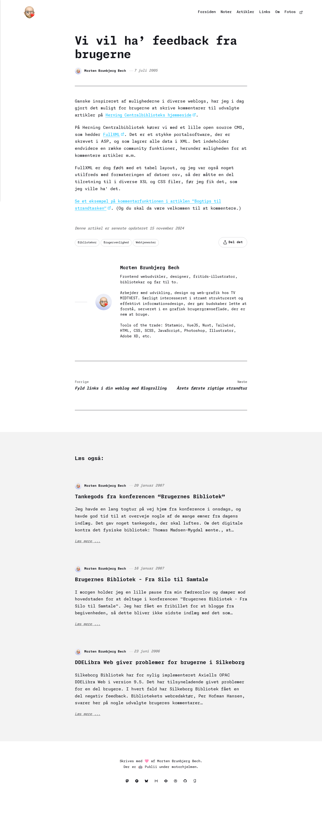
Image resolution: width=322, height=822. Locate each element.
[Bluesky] (146, 808)
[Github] (188, 808)
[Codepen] (167, 808)
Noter (226, 12)
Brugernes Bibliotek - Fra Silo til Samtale (160, 595)
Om (277, 12)
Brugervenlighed (120, 242)
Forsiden (207, 12)
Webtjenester (153, 242)
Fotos (290, 12)
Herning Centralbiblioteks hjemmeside (151, 115)
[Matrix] (157, 808)
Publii (151, 793)
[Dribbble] (178, 808)
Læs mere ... (89, 557)
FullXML (112, 135)
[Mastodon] (125, 808)
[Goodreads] (198, 808)
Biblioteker (88, 242)
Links (264, 12)
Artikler (245, 12)
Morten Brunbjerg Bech (106, 70)
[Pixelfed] (135, 808)
